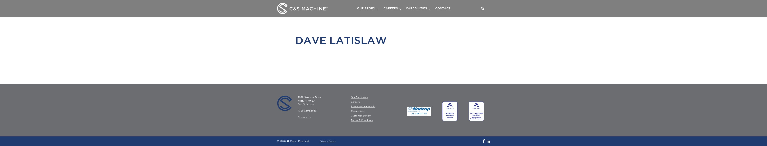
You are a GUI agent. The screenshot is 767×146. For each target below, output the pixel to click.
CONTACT (442, 8)
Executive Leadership (363, 106)
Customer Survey (361, 115)
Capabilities (357, 111)
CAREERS (391, 8)
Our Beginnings (359, 97)
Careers (355, 102)
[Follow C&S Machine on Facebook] (483, 141)
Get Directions (306, 104)
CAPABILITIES (416, 8)
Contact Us (304, 117)
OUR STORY (366, 8)
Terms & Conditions (362, 120)
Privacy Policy (328, 141)
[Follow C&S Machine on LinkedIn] (487, 141)
